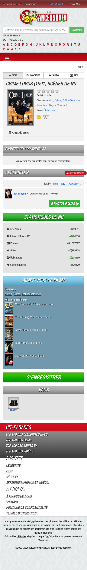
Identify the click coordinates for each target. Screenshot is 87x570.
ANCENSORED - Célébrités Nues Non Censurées (43, 17)
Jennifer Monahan (39, 193)
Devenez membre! (29, 4)
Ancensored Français (39, 547)
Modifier (33, 75)
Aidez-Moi (75, 4)
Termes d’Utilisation (21, 513)
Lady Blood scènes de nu (30, 355)
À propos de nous (18, 496)
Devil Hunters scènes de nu (31, 329)
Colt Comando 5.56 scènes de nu (34, 304)
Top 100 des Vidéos (19, 451)
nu (47, 536)
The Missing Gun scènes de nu (33, 317)
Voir (13, 75)
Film (9, 471)
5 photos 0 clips (63, 204)
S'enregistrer (43, 377)
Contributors (20, 132)
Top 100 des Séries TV (21, 446)
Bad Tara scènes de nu (28, 342)
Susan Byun (20, 193)
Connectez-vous (10, 4)
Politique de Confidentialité (26, 507)
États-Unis (49, 110)
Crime (58, 100)
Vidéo (54, 75)
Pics (74, 75)
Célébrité (13, 465)
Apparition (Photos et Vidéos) (27, 482)
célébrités (21, 536)
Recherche (77, 30)
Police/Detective (71, 100)
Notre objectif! (56, 4)
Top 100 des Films (18, 440)
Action (49, 100)
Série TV (11, 476)
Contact (12, 502)
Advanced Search (11, 35)
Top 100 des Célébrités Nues (26, 434)
